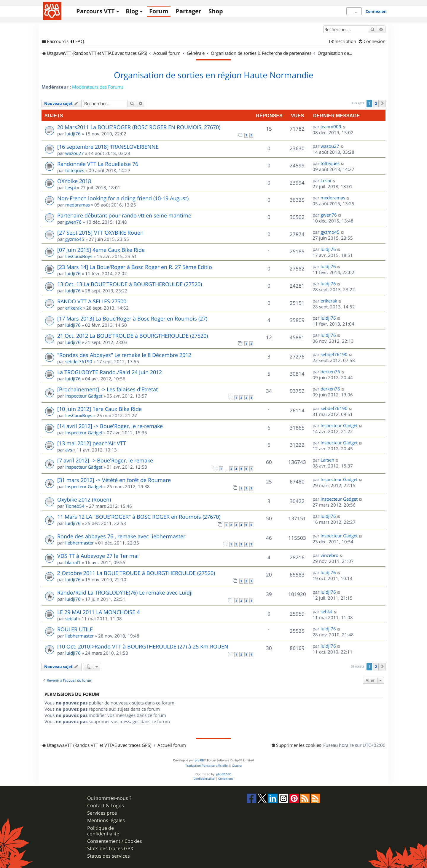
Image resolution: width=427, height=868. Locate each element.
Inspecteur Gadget (83, 396)
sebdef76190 (78, 361)
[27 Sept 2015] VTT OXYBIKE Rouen (100, 232)
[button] (382, 103)
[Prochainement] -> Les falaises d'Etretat (107, 389)
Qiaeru (237, 766)
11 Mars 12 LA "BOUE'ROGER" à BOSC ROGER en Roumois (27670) (138, 516)
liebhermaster (79, 543)
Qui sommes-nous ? (109, 798)
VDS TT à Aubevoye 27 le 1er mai (98, 555)
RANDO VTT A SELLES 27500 (91, 301)
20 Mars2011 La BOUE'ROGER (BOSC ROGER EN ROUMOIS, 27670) (138, 127)
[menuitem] (77, 41)
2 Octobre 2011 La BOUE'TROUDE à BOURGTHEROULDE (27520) (136, 572)
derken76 (330, 371)
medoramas (77, 205)
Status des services (108, 856)
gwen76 (73, 222)
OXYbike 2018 (74, 181)
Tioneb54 (75, 506)
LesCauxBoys (78, 256)
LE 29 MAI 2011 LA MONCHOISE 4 (98, 612)
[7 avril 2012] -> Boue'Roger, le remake (105, 460)
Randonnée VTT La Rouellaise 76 (97, 163)
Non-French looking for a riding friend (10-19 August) (123, 198)
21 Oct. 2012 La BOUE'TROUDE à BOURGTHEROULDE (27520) (132, 335)
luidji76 (73, 134)
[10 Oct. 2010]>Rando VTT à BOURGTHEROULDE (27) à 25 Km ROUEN (142, 646)
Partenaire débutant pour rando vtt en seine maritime (124, 215)
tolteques (74, 170)
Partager (188, 11)
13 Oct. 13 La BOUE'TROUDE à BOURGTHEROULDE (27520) (129, 284)
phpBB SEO (224, 774)
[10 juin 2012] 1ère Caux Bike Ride (99, 408)
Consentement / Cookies (114, 841)
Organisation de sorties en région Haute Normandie (213, 75)
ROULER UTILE (75, 629)
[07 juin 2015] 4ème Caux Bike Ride (101, 249)
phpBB (199, 760)
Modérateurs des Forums (98, 87)
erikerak (73, 308)
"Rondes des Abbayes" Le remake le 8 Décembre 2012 (124, 354)
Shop (215, 11)
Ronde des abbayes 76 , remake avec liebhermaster (121, 536)
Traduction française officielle (206, 766)
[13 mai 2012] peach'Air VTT (91, 443)
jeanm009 (331, 126)
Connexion (376, 11)
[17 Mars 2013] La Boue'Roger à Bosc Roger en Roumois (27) (132, 318)
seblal (71, 619)
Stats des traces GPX (110, 848)
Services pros (102, 813)
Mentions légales (106, 820)
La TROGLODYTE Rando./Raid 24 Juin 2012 (109, 372)
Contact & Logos (105, 805)
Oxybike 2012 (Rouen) (84, 499)
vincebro (329, 555)
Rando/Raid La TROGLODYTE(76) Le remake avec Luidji (125, 592)
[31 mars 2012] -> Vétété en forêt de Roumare (114, 479)
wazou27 (74, 153)
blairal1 (73, 562)
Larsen (327, 460)
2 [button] (376, 103)
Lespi (70, 187)
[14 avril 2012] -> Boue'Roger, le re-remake (110, 426)
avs (68, 450)
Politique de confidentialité (103, 831)
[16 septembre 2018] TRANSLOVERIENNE (108, 146)
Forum (158, 11)
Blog (132, 11)
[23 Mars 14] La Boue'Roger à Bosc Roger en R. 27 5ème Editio (134, 266)
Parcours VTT (95, 11)
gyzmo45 (74, 239)
